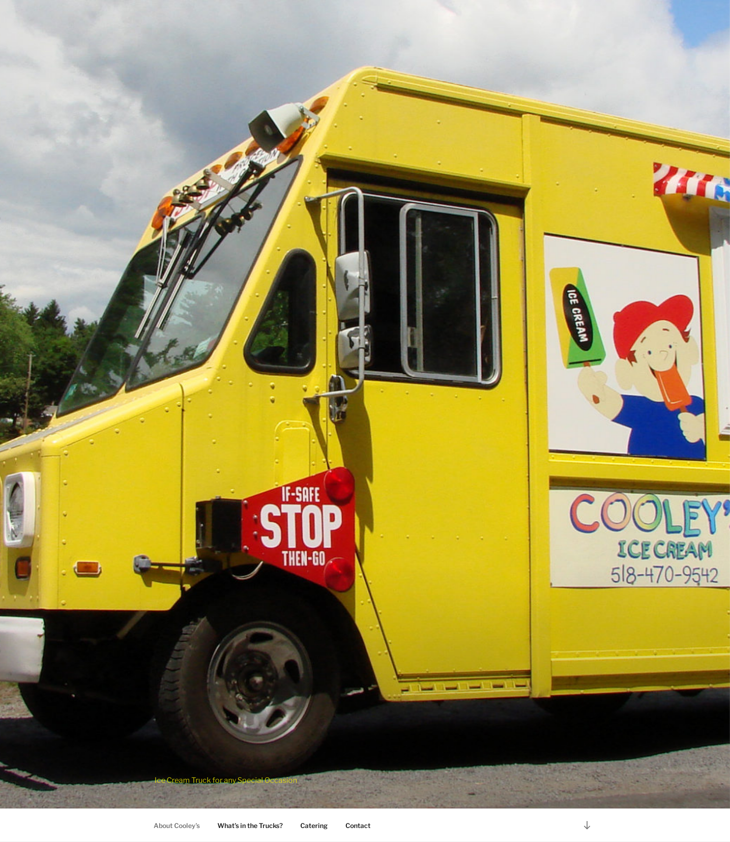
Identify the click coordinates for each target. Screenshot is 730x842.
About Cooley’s (177, 825)
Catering (314, 825)
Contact (358, 825)
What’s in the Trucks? (250, 825)
